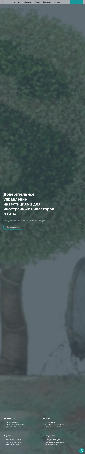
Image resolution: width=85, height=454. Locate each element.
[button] (76, 2)
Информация (27, 2)
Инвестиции (16, 2)
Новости (37, 2)
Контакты (57, 2)
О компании (47, 2)
